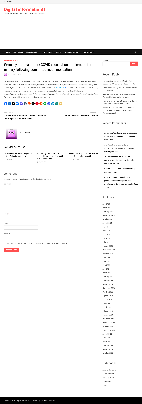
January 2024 (108, 280)
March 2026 (107, 207)
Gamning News (31, 52)
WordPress (44, 401)
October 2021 (108, 353)
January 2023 (108, 315)
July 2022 (106, 338)
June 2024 (106, 261)
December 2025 (109, 215)
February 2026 (108, 211)
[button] (5, 103)
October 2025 (108, 219)
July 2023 (106, 303)
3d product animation (112, 157)
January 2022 (108, 345)
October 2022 (108, 326)
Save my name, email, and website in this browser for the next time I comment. (37, 244)
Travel (58, 52)
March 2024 (107, 273)
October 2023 (108, 292)
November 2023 (109, 288)
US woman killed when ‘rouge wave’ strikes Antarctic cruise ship (18, 154)
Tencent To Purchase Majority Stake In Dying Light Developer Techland (119, 160)
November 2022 (109, 322)
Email (6, 224)
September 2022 (109, 330)
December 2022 (109, 318)
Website (7, 233)
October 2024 (108, 253)
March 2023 (107, 307)
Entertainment (47, 52)
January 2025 (108, 246)
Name (6, 214)
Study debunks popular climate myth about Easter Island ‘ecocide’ (83, 154)
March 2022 (107, 341)
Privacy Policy (88, 52)
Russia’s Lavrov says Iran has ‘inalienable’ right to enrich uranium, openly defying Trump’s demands (118, 110)
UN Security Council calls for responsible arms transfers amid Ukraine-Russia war (49, 156)
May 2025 (106, 230)
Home (8, 52)
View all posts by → (26, 133)
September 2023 (109, 295)
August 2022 (107, 334)
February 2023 (108, 311)
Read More (60, 88)
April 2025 (106, 234)
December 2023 (109, 284)
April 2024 (106, 269)
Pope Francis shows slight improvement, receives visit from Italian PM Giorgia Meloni (119, 148)
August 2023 (107, 299)
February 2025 (108, 242)
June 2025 (106, 227)
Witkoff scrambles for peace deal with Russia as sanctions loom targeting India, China (120, 136)
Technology (18, 52)
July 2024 (106, 257)
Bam (53, 401)
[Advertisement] (71, 33)
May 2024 (106, 265)
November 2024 (109, 250)
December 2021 (109, 349)
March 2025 (107, 238)
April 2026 (106, 204)
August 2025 (107, 223)
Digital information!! (24, 9)
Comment (8, 184)
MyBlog (107, 169)
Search (105, 60)
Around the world (72, 52)
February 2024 (108, 276)
